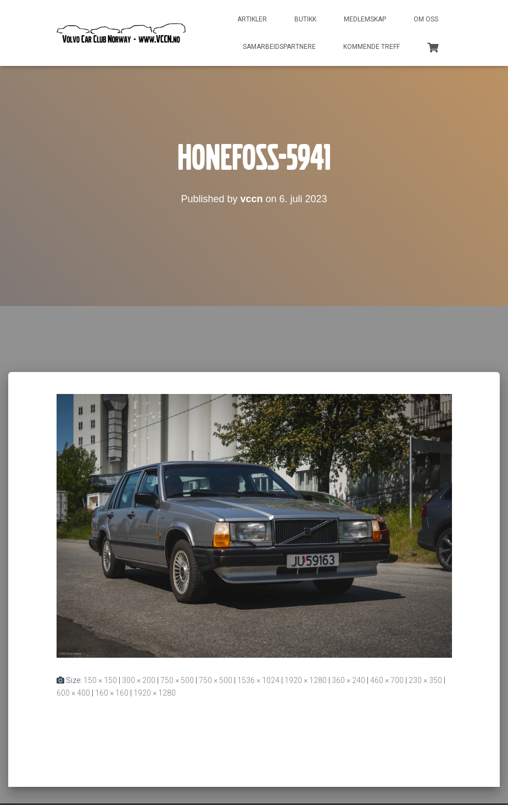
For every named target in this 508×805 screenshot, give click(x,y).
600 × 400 (73, 693)
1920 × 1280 (305, 680)
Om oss (426, 19)
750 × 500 (177, 680)
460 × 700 (387, 680)
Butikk (305, 19)
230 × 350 (425, 680)
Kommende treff (371, 47)
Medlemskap (365, 19)
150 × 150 (100, 680)
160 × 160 (112, 693)
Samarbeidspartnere (279, 47)
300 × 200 (138, 680)
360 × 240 (348, 680)
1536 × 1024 (258, 680)
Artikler (252, 19)
